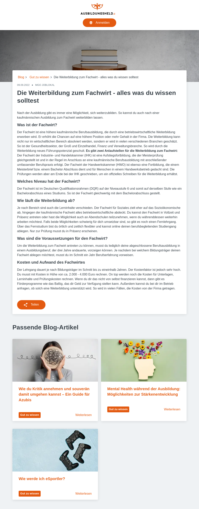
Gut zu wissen (39, 77)
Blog (21, 77)
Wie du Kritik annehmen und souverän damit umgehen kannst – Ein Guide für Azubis (55, 394)
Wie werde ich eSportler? (42, 479)
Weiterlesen (83, 415)
